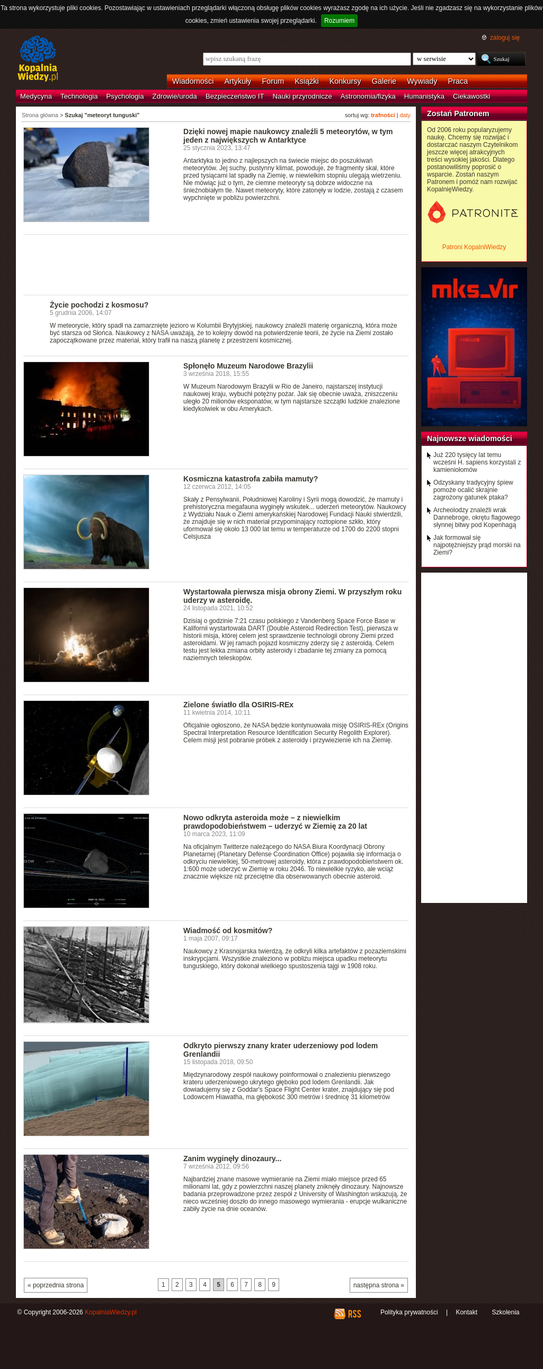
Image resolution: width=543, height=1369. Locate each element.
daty (405, 115)
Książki (307, 81)
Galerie (384, 81)
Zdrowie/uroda (175, 96)
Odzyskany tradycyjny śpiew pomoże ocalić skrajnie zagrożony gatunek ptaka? (473, 490)
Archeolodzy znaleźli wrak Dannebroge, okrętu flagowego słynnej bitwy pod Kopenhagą (476, 517)
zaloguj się (505, 37)
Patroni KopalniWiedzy (474, 247)
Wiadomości (192, 81)
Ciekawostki (471, 96)
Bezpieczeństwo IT (235, 96)
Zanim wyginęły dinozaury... (232, 1158)
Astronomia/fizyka (368, 96)
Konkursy (345, 81)
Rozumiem (339, 20)
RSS (354, 1314)
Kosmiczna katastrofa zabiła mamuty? (250, 479)
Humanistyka (424, 96)
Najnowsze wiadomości (469, 438)
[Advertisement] (216, 264)
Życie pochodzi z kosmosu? (99, 305)
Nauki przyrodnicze (302, 96)
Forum (273, 81)
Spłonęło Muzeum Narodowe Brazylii (248, 366)
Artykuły (237, 81)
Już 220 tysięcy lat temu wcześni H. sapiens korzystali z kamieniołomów (477, 462)
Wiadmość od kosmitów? (227, 930)
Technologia (78, 96)
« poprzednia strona (56, 1285)
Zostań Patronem (458, 113)
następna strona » (378, 1285)
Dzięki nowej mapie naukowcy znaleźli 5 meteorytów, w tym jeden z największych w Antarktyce (288, 135)
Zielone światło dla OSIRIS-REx (238, 704)
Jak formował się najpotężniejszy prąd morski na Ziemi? (477, 545)
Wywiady (422, 81)
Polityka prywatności (409, 1312)
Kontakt (466, 1312)
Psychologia (125, 96)
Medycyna (36, 96)
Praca (458, 81)
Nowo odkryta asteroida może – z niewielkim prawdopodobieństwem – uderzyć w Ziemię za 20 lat (275, 821)
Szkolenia (505, 1312)
